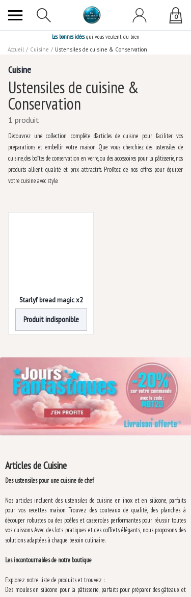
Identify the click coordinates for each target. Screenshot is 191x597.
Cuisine (39, 49)
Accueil (16, 49)
